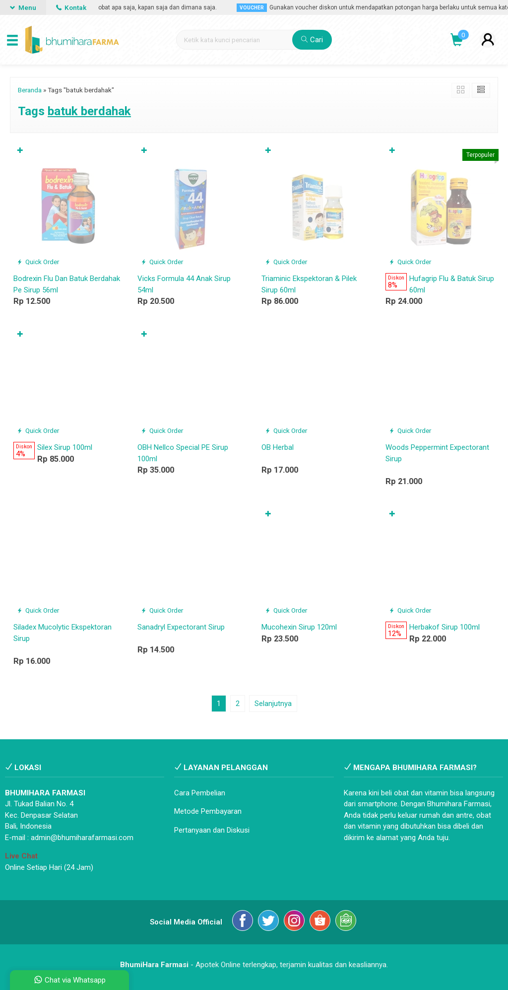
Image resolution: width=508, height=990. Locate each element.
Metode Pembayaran (208, 811)
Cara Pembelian (199, 792)
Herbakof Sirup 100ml (444, 627)
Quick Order (38, 262)
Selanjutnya (273, 703)
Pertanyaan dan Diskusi (212, 830)
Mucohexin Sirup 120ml (299, 627)
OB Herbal (277, 447)
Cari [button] (312, 39)
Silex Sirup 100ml (64, 447)
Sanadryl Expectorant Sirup (181, 627)
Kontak (71, 7)
